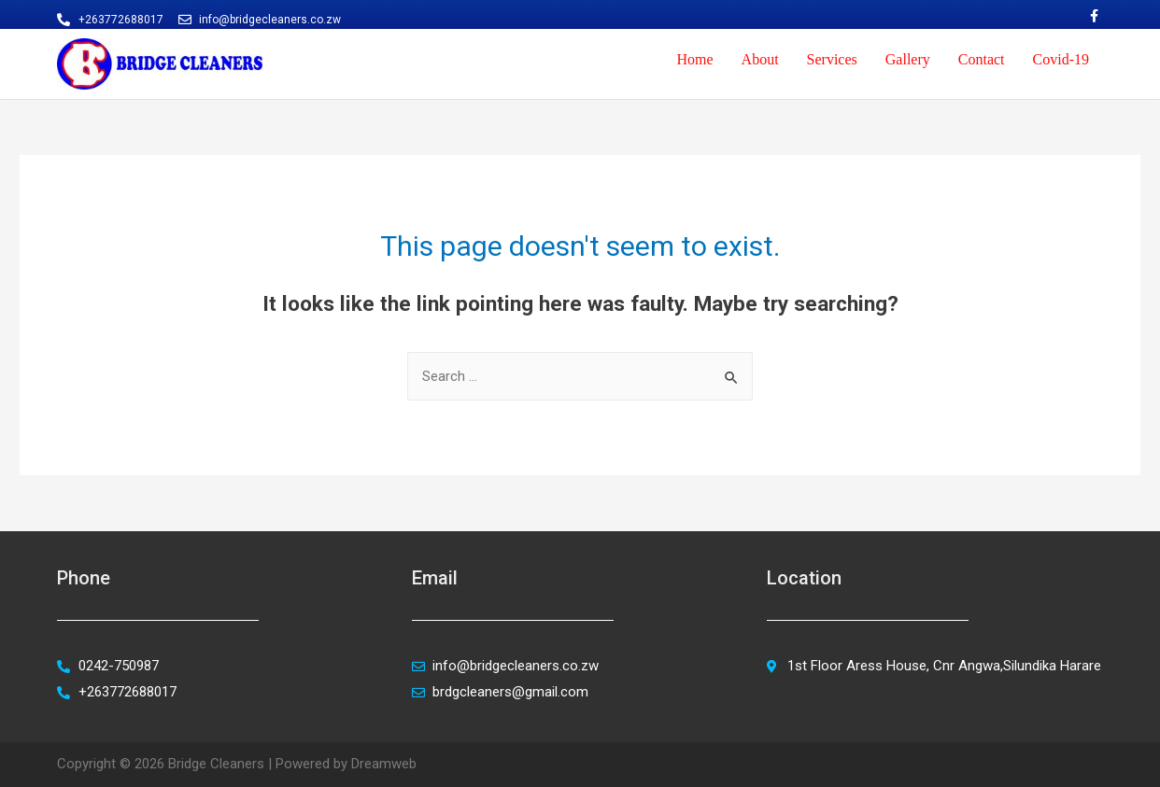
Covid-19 (1061, 59)
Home (694, 59)
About (760, 59)
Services (832, 59)
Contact (981, 59)
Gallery (907, 59)
